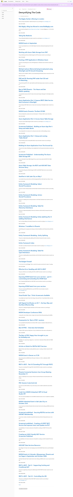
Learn (20, 9)
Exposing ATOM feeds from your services (32, 286)
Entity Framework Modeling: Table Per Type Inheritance (31, 251)
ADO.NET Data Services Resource (29, 445)
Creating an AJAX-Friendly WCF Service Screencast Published (32, 435)
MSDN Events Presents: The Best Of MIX (32, 111)
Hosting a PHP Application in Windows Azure (33, 60)
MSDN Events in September (28, 43)
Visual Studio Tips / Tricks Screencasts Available (34, 295)
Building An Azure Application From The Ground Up (35, 145)
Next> (20, 484)
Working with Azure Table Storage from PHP (33, 52)
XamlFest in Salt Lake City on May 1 (30, 176)
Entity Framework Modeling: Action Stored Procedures (30, 196)
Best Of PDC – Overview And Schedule (31, 328)
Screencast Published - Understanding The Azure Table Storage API (35, 155)
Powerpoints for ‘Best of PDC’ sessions (31, 320)
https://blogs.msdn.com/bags (34, 29)
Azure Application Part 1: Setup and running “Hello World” (33, 137)
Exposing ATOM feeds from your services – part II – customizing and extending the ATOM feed (35, 278)
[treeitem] (7, 13)
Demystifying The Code (31, 9)
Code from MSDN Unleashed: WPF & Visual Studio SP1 (33, 393)
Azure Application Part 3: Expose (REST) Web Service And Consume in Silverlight (36, 101)
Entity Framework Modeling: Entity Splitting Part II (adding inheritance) (35, 218)
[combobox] (7, 10)
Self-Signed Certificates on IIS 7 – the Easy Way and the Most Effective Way (35, 304)
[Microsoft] (2, 1)
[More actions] (53, 9)
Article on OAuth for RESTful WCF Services (33, 346)
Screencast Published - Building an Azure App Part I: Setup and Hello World (36, 127)
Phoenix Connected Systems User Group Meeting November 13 (35, 373)
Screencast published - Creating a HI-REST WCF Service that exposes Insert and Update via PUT (34, 424)
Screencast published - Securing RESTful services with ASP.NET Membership (36, 413)
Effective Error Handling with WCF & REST (32, 269)
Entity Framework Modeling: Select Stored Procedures (30, 185)
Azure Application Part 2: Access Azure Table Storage (36, 119)
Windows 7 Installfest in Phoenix (29, 226)
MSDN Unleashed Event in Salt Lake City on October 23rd (33, 402)
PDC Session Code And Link (28, 383)
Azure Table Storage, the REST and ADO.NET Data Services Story (35, 166)
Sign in (71, 1)
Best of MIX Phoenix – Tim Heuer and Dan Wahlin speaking (32, 90)
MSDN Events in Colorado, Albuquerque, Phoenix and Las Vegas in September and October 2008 (36, 455)
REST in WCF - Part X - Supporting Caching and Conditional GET (34, 466)
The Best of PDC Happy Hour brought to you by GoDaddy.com (33, 336)
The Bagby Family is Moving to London (31, 19)
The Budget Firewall (25, 261)
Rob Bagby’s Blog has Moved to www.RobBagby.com (36, 26)
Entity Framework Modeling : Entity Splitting (33, 235)
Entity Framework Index (26, 243)
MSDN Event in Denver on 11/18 (29, 355)
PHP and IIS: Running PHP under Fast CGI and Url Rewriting (33, 79)
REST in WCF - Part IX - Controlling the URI (33, 476)
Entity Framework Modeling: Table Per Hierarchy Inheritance (31, 207)
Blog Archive (24, 9)
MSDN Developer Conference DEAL (30, 312)
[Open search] (68, 1)
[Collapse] (13, 8)
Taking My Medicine (25, 35)
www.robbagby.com (46, 21)
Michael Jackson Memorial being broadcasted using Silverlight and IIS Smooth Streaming (36, 70)
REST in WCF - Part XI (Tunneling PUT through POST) (36, 364)
